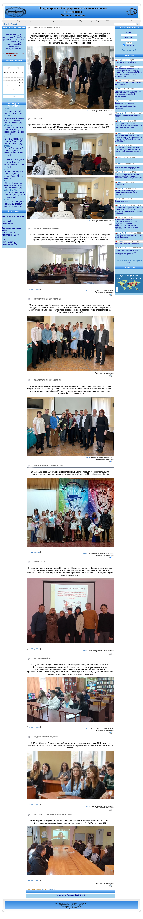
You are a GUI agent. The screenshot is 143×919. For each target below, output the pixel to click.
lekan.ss (120, 189)
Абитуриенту (61, 21)
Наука (19, 21)
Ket (118, 145)
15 (10, 82)
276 (56, 889)
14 (7, 82)
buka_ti (119, 80)
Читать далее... (34, 289)
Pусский (14, 24)
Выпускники (135, 21)
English (6, 24)
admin (6, 169)
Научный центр (28, 21)
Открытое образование (122, 21)
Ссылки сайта (73, 21)
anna (6, 157)
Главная (5, 21)
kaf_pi (6, 136)
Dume (6, 108)
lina (5, 180)
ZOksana (8, 125)
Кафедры (38, 21)
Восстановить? (129, 50)
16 (13, 82)
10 (16, 79)
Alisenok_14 (121, 241)
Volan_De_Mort (11, 190)
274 (50, 889)
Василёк (120, 157)
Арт (118, 101)
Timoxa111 (121, 121)
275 (53, 889)
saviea (7, 115)
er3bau (7, 146)
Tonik (6, 199)
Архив (13, 97)
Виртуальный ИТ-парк (104, 21)
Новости (13, 21)
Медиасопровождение (87, 21)
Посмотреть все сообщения (129, 260)
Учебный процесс (49, 21)
